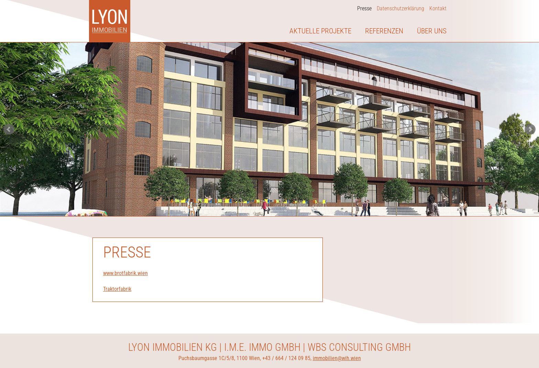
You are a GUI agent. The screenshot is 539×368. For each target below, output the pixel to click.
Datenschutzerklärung (400, 9)
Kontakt (438, 9)
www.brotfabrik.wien (125, 273)
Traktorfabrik (117, 289)
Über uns (432, 31)
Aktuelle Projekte (320, 31)
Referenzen (384, 31)
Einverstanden (423, 348)
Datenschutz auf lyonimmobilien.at (107, 358)
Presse (364, 9)
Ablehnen (457, 348)
